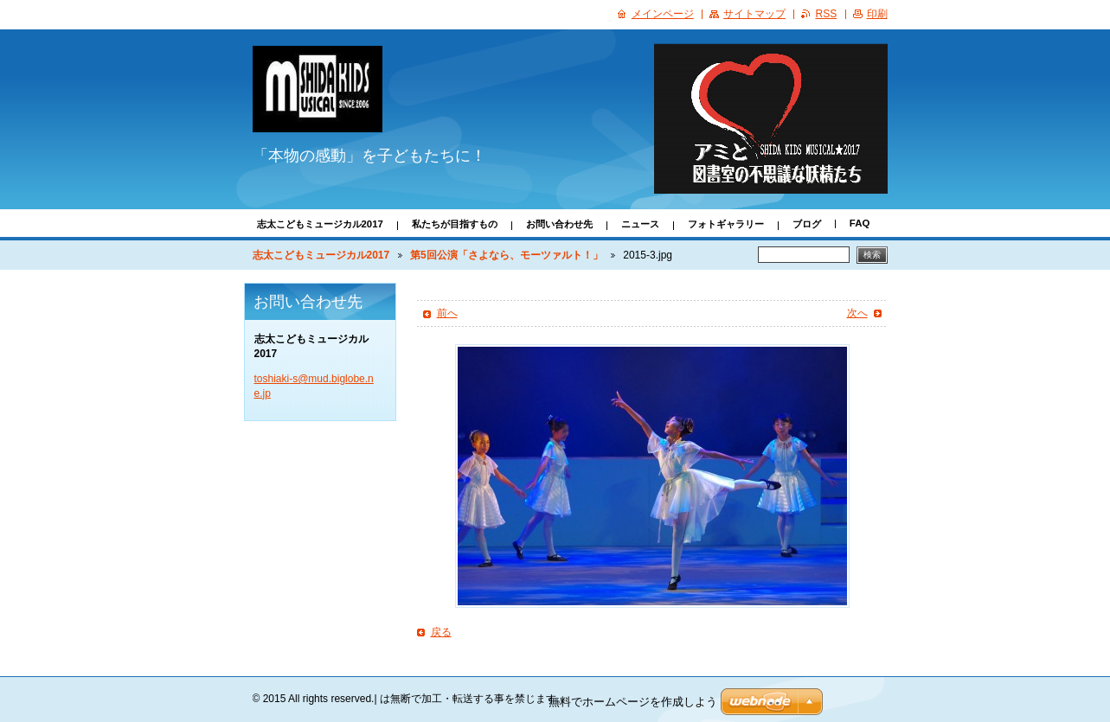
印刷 (877, 14)
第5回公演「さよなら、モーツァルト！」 (506, 255)
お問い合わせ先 (559, 224)
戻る (441, 632)
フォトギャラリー (726, 224)
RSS (826, 14)
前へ (447, 313)
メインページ (663, 14)
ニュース (640, 224)
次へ (857, 313)
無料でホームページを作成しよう (633, 701)
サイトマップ (754, 14)
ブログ (806, 224)
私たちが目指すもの (454, 224)
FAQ (859, 223)
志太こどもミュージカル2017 (320, 224)
